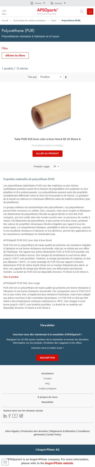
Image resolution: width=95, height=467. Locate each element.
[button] (37, 3)
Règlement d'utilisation (63, 431)
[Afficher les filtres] (5, 462)
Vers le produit (10, 277)
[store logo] (18, 11)
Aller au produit (47, 153)
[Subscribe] (47, 358)
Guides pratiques (47, 388)
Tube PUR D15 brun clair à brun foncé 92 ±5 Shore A (47, 139)
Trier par (32, 77)
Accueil (5, 20)
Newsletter (47, 402)
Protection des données (34, 431)
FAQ (47, 383)
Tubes (53, 20)
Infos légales (12, 431)
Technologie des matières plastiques (29, 20)
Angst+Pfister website (59, 463)
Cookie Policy (53, 434)
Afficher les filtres (15, 55)
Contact (47, 378)
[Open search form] (82, 11)
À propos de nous (47, 397)
